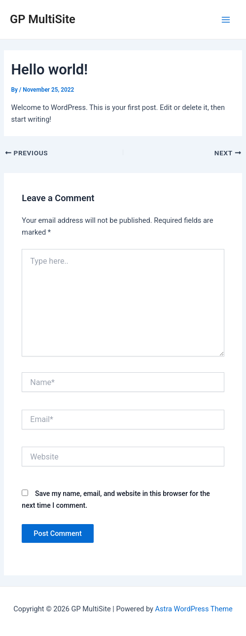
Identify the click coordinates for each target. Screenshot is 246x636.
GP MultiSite (42, 19)
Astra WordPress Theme (194, 608)
